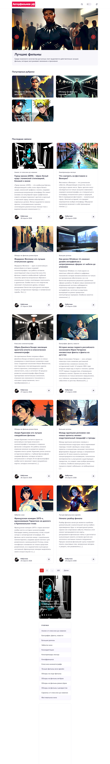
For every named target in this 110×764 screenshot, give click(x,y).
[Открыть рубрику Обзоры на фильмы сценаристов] (77, 87)
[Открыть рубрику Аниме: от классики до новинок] (33, 110)
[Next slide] (93, 37)
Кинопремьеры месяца (67, 172)
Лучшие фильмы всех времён (70, 515)
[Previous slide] (17, 37)
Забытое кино (19, 515)
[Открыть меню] (96, 4)
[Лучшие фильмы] (55, 36)
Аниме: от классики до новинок (25, 172)
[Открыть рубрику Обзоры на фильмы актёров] (33, 87)
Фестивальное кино (49, 697)
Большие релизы (65, 255)
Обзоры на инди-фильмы (51, 674)
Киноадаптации (47, 650)
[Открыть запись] (32, 182)
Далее (66, 570)
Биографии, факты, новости (69, 344)
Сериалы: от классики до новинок (54, 693)
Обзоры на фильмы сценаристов (54, 688)
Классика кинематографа (23, 344)
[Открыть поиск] (82, 4)
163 (58, 570)
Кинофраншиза (47, 659)
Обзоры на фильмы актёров (52, 678)
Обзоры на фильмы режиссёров (26, 255)
